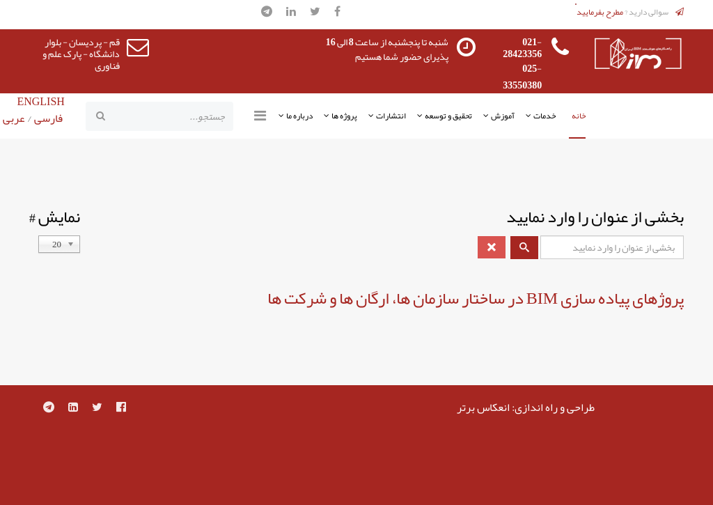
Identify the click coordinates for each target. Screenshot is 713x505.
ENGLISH (40, 102)
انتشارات (391, 115)
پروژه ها (344, 115)
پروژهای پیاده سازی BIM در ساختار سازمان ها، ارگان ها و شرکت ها (475, 298)
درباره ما (299, 115)
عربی (14, 118)
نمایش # (54, 216)
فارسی (47, 118)
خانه (579, 115)
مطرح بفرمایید (600, 11)
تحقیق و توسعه (448, 115)
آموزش (503, 115)
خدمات (544, 115)
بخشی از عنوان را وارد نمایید (593, 216)
